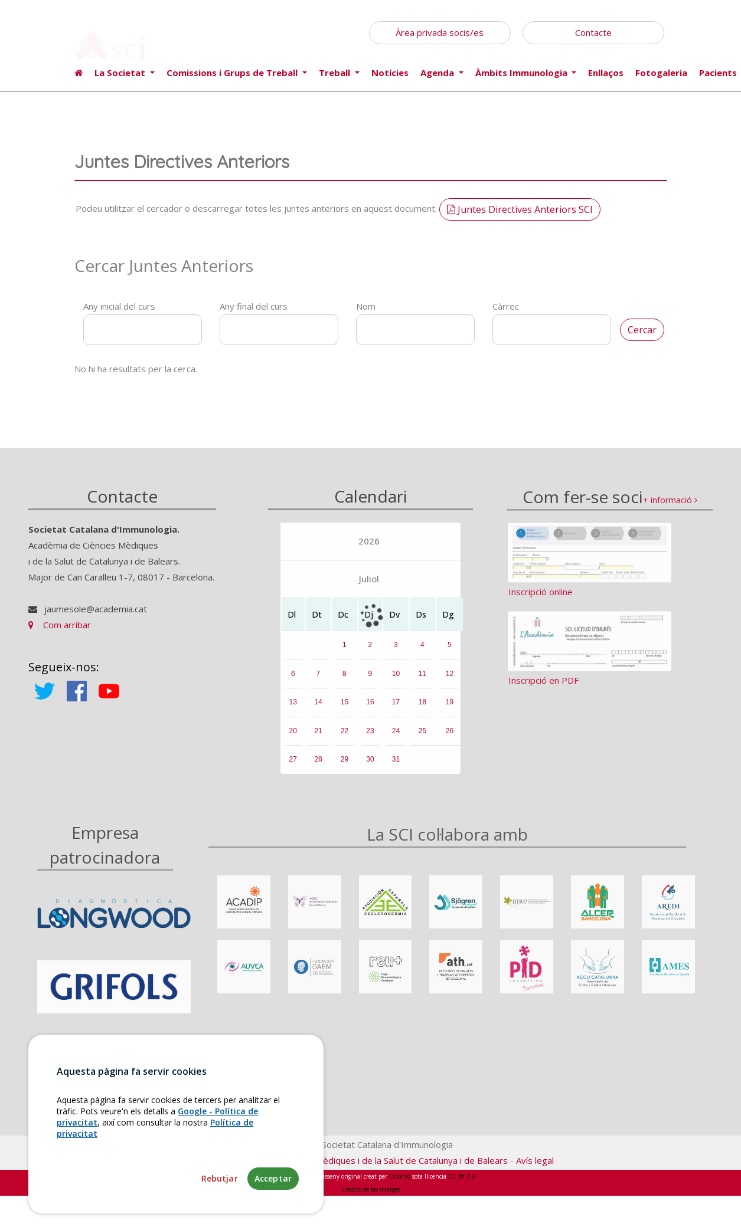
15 (344, 708)
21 (318, 737)
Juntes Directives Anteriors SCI (520, 209)
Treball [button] (335, 72)
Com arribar (59, 631)
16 (370, 708)
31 (396, 765)
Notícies (390, 72)
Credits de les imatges (370, 1189)
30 (370, 765)
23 (370, 737)
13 (293, 708)
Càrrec (505, 306)
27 (293, 765)
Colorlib (399, 1176)
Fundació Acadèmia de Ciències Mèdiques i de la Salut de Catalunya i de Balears (348, 1160)
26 (449, 737)
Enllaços (606, 72)
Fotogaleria (661, 72)
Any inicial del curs (119, 306)
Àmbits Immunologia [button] (522, 72)
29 (344, 765)
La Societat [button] (121, 72)
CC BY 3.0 (461, 1176)
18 (422, 708)
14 (318, 708)
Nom (366, 306)
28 (318, 765)
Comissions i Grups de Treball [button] (233, 72)
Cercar (642, 329)
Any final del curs (254, 306)
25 (422, 737)
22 (344, 737)
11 (422, 679)
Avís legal (535, 1160)
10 (396, 679)
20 (293, 737)
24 (396, 737)
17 (396, 708)
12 (449, 679)
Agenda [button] (438, 72)
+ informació (670, 508)
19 (449, 708)
